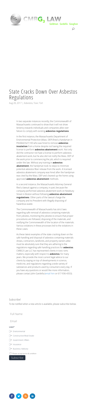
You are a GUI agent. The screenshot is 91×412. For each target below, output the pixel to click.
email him (50, 273)
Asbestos (28, 103)
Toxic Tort (38, 103)
